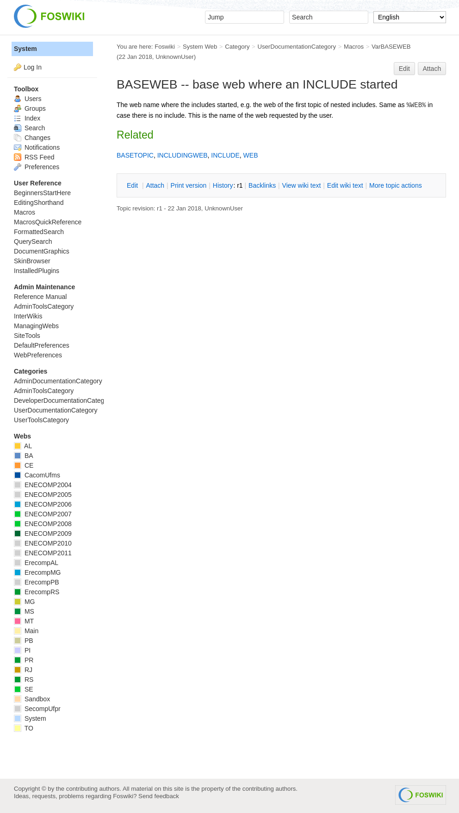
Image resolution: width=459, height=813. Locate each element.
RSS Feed (34, 157)
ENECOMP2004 (43, 485)
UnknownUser (174, 56)
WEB (250, 155)
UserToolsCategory (41, 420)
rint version (189, 185)
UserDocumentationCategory (296, 46)
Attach (432, 68)
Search (29, 128)
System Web (200, 46)
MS (24, 611)
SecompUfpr (37, 708)
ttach (155, 185)
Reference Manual (40, 296)
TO (23, 728)
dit (133, 185)
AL (23, 446)
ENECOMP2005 (43, 494)
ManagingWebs (36, 326)
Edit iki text (345, 185)
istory (223, 185)
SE (23, 689)
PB (23, 640)
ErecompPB (36, 582)
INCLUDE (225, 155)
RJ (23, 669)
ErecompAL (36, 562)
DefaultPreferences (41, 345)
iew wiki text (301, 185)
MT (24, 621)
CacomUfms (37, 475)
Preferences (36, 167)
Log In (33, 67)
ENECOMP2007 (43, 514)
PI (22, 650)
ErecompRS (36, 592)
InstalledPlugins (36, 270)
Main (26, 631)
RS (23, 679)
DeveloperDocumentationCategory (63, 400)
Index (27, 118)
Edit (404, 68)
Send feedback (158, 796)
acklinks (262, 185)
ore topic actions (395, 185)
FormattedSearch (39, 231)
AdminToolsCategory (44, 306)
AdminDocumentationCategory (58, 381)
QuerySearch (33, 241)
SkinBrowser (32, 261)
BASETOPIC (135, 155)
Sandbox (32, 699)
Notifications (37, 147)
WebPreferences (38, 355)
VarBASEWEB (391, 46)
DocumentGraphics (41, 251)
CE (23, 465)
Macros (354, 46)
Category (237, 46)
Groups (30, 108)
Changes (32, 137)
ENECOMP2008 (43, 523)
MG (24, 601)
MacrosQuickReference (47, 222)
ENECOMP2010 (43, 543)
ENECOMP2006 (43, 504)
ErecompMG (37, 572)
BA (23, 455)
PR (23, 660)
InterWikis (28, 316)
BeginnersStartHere (42, 193)
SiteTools (27, 335)
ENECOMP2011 (43, 553)
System (25, 48)
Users (27, 98)
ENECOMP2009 (43, 533)
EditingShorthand (38, 202)
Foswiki (165, 46)
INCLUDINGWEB (182, 155)
